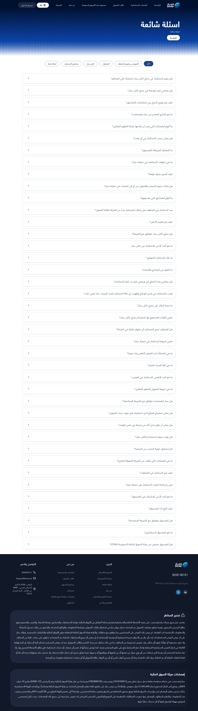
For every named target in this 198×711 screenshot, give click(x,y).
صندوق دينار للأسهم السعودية (94, 5)
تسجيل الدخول (27, 5)
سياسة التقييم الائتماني (102, 592)
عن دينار (72, 5)
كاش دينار (90, 63)
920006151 (29, 568)
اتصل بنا (173, 37)
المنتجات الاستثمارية (139, 5)
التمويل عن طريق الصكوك (128, 63)
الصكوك (106, 63)
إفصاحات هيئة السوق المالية (62, 592)
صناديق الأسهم (68, 580)
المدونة (59, 5)
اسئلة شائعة (107, 580)
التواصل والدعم (106, 598)
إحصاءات (70, 586)
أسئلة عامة (52, 63)
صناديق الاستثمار (71, 63)
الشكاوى (70, 598)
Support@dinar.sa (26, 574)
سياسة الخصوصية (104, 574)
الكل (148, 63)
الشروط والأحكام (105, 568)
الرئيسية (157, 5)
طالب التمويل (118, 5)
